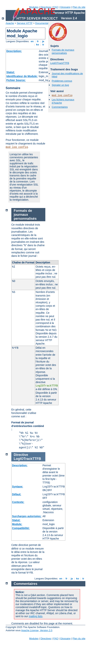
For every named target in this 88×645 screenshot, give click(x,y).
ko (38, 44)
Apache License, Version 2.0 (36, 630)
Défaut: (16, 494)
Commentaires (60, 107)
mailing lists (35, 616)
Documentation (43, 23)
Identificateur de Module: (22, 76)
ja (43, 41)
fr (37, 41)
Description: (14, 51)
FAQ (55, 7)
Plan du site (79, 7)
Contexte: (18, 502)
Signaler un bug (60, 85)
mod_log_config (17, 147)
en (32, 41)
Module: (17, 524)
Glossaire (65, 7)
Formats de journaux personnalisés (63, 51)
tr (43, 44)
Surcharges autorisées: (27, 516)
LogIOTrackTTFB (59, 63)
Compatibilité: (21, 528)
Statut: (10, 72)
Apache (10, 23)
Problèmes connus (62, 80)
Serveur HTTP (24, 23)
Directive (21, 455)
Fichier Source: (16, 80)
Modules (33, 7)
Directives (45, 7)
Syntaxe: (17, 486)
